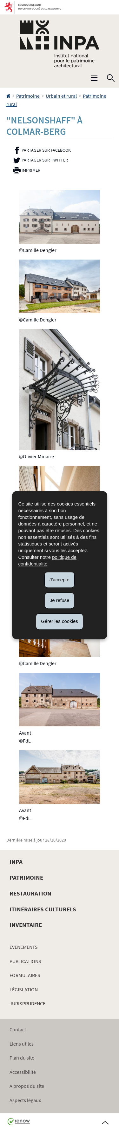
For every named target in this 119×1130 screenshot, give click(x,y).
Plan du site (22, 1057)
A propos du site (27, 1086)
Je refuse (59, 600)
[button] (94, 80)
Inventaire (26, 924)
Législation (24, 989)
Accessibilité (23, 1072)
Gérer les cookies (59, 621)
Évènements (24, 947)
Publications (25, 961)
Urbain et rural (61, 96)
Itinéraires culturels (43, 909)
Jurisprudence (27, 1003)
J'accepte (59, 579)
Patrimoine (28, 96)
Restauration (30, 893)
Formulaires (25, 975)
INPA (16, 861)
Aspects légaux (25, 1100)
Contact (18, 1029)
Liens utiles (22, 1044)
